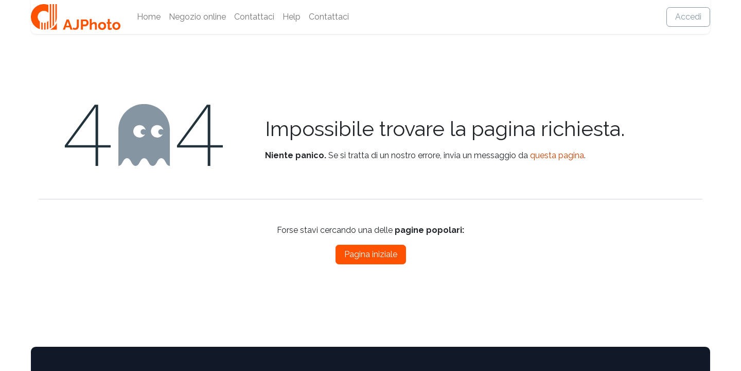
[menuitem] (149, 17)
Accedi (688, 17)
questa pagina (557, 155)
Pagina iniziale (370, 254)
